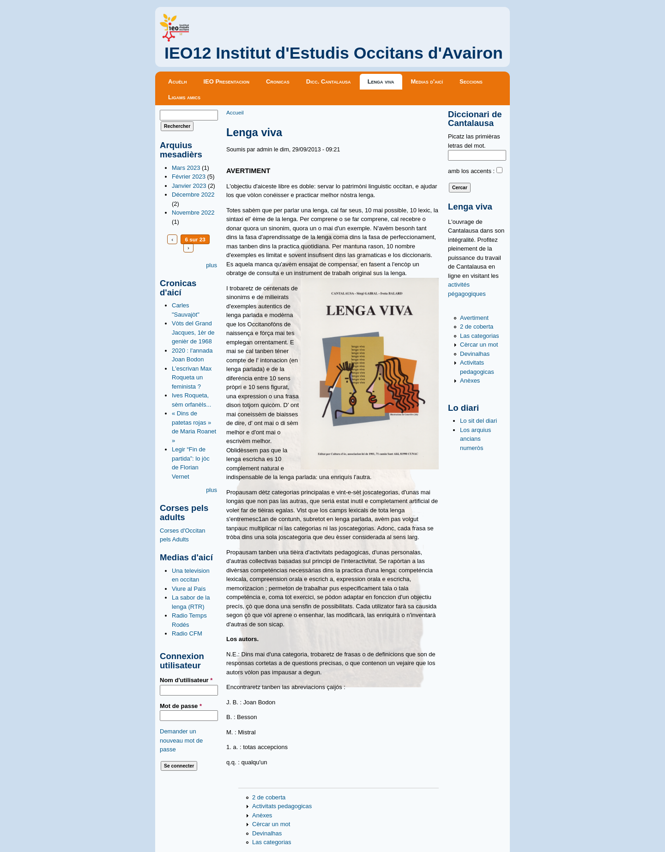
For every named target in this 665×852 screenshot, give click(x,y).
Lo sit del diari (478, 420)
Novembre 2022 (193, 212)
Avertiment (474, 317)
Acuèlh (177, 81)
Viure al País (189, 588)
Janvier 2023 (189, 185)
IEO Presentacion (226, 81)
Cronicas (278, 81)
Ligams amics (184, 97)
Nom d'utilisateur (186, 680)
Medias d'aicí (427, 81)
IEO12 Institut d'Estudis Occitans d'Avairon (333, 53)
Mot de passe (181, 705)
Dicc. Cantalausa (328, 81)
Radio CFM (187, 633)
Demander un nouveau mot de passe (181, 740)
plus (211, 265)
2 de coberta (268, 797)
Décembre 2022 (193, 194)
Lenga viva (381, 81)
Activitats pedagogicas (282, 806)
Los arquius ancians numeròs (475, 438)
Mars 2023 (186, 167)
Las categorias (271, 842)
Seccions (471, 81)
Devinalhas (267, 833)
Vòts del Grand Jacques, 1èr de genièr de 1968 (193, 332)
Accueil (235, 112)
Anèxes (262, 815)
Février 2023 (189, 176)
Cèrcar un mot (271, 824)
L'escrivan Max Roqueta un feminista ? (192, 377)
